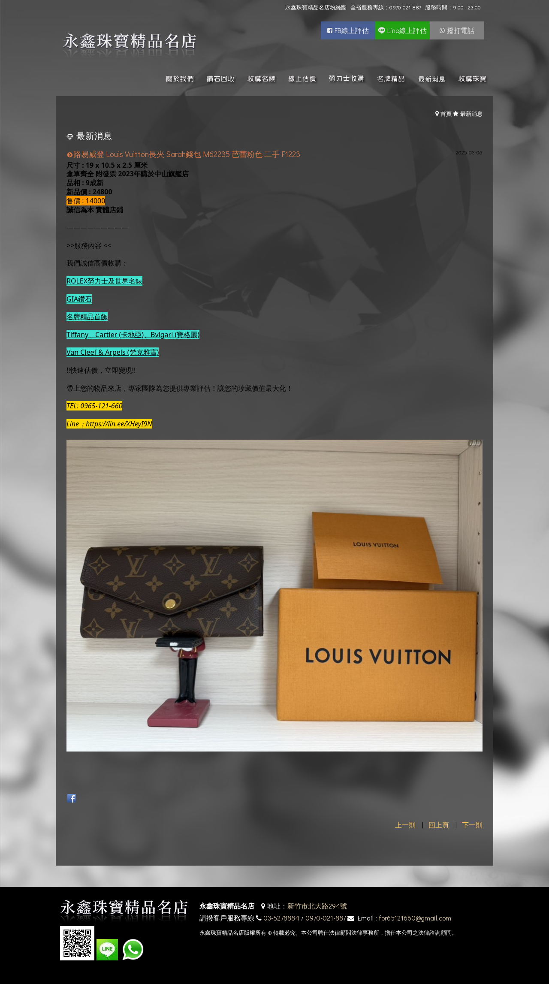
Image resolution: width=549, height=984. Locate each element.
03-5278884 (281, 917)
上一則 (405, 824)
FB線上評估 (352, 30)
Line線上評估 (407, 30)
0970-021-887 (325, 917)
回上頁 (438, 824)
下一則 (472, 824)
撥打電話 (460, 30)
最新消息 (471, 113)
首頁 (446, 113)
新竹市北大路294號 (317, 905)
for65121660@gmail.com (415, 917)
